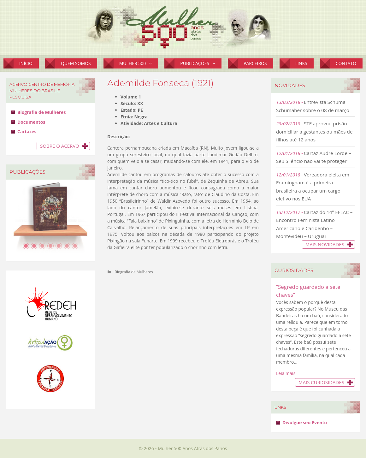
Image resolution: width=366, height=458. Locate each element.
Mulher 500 (138, 63)
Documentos (31, 122)
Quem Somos (76, 63)
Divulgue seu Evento (304, 422)
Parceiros (255, 63)
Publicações (200, 63)
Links (301, 63)
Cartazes (26, 131)
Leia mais (285, 373)
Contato (346, 63)
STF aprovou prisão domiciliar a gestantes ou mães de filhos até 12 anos (314, 131)
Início (25, 63)
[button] (152, 63)
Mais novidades (324, 244)
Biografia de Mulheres (134, 271)
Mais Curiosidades (321, 382)
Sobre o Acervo (59, 146)
